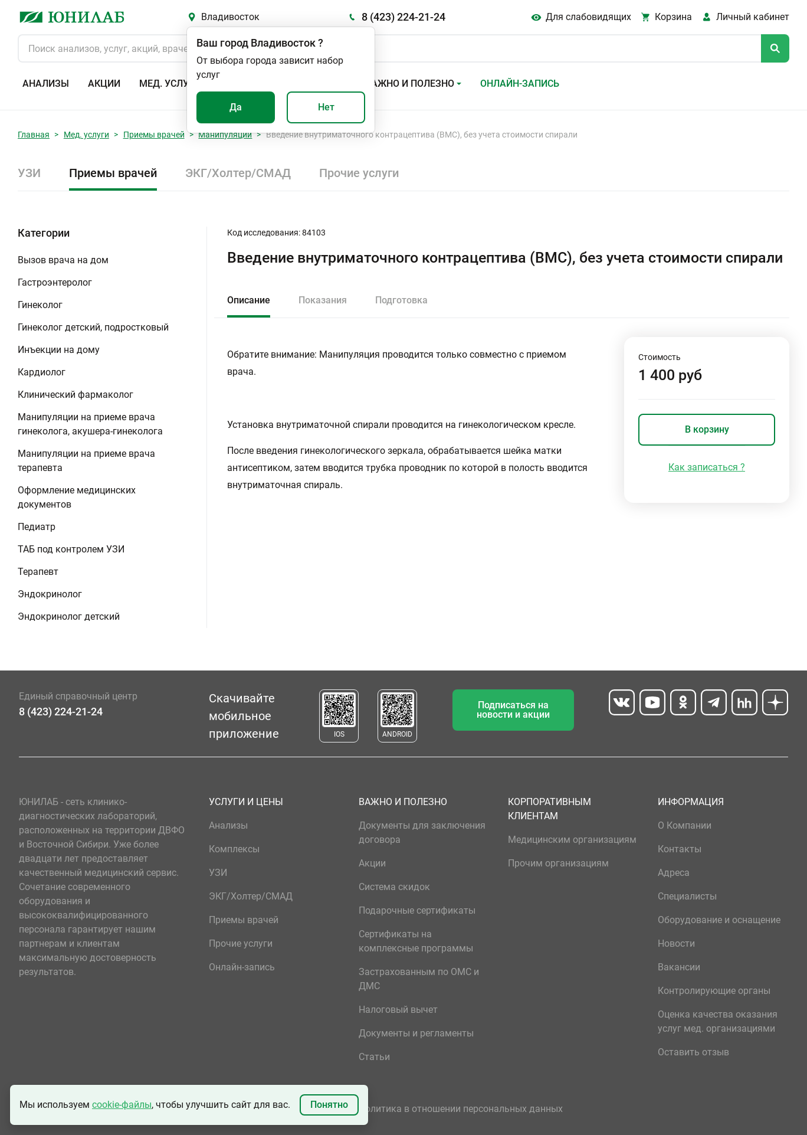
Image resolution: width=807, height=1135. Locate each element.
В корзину (707, 429)
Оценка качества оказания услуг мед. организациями (718, 1021)
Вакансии (679, 967)
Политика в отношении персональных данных (461, 1108)
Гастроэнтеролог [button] (55, 282)
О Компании (684, 825)
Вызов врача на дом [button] (63, 260)
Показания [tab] (322, 300)
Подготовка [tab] (401, 300)
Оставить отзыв (693, 1052)
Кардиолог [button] (41, 372)
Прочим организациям (558, 863)
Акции (104, 83)
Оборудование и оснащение (719, 919)
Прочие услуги (359, 173)
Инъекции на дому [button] (59, 349)
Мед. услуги (170, 83)
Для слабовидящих (588, 16)
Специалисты (687, 896)
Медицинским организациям (572, 839)
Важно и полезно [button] (409, 83)
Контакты (679, 849)
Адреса (674, 872)
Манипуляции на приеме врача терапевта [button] (86, 460)
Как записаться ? (706, 467)
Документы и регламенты (416, 1033)
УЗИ (29, 173)
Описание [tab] (248, 300)
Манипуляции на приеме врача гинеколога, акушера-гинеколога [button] (90, 424)
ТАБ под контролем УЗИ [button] (71, 549)
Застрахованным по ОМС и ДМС (419, 979)
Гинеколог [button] (40, 304)
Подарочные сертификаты (417, 910)
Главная (34, 134)
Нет (326, 107)
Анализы (45, 83)
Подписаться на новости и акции (513, 709)
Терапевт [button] (38, 571)
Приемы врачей (154, 134)
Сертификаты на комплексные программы (416, 941)
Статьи (374, 1056)
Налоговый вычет (398, 1009)
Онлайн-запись (519, 83)
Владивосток (230, 16)
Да (235, 107)
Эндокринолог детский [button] (69, 616)
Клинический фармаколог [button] (75, 394)
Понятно (329, 1104)
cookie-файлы (122, 1104)
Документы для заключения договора (422, 832)
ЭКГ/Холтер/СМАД (238, 173)
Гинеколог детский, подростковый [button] (93, 327)
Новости (676, 943)
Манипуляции (225, 134)
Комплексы (234, 849)
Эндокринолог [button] (50, 594)
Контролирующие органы (714, 990)
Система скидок (394, 886)
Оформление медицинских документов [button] (77, 497)
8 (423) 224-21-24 (403, 17)
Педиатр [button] (36, 526)
